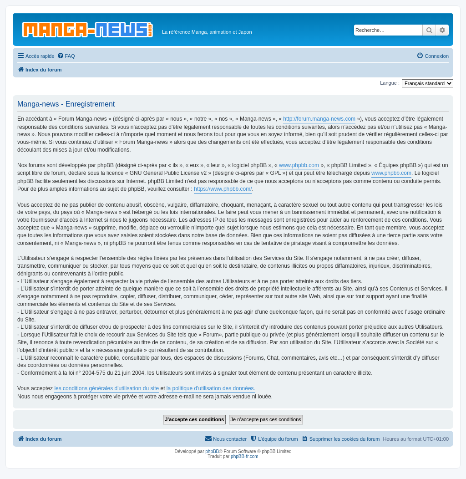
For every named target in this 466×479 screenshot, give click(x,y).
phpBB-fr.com (244, 456)
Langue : (390, 83)
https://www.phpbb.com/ (223, 189)
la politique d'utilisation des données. (211, 388)
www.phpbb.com (299, 165)
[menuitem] (66, 56)
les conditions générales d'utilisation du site (106, 388)
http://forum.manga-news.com (319, 119)
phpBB (212, 451)
